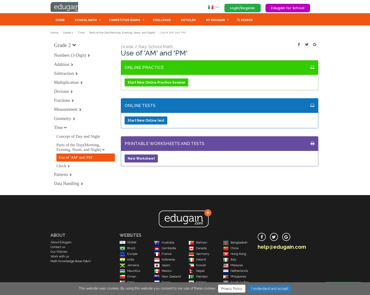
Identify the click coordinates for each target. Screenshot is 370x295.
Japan (162, 265)
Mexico (163, 271)
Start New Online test (146, 121)
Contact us (57, 247)
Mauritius (130, 271)
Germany (199, 254)
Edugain (68, 7)
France (163, 254)
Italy (214, 7)
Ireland (197, 260)
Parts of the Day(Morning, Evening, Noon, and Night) (122, 33)
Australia (164, 243)
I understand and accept (269, 289)
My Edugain (215, 20)
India (127, 260)
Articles (188, 20)
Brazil (127, 248)
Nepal (197, 271)
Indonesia (164, 260)
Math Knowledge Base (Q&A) (70, 261)
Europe (128, 254)
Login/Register (242, 8)
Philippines (234, 277)
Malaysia (233, 265)
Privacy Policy (231, 289)
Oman (128, 277)
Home (60, 20)
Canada (198, 248)
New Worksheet (141, 159)
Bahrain (198, 243)
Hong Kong (234, 254)
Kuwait (197, 265)
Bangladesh (235, 243)
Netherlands (235, 271)
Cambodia (165, 248)
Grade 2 (68, 33)
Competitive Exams (124, 20)
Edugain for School (287, 8)
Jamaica (129, 265)
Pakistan (198, 277)
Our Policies (58, 252)
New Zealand (167, 277)
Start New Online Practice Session (156, 83)
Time (81, 33)
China (231, 248)
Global (128, 242)
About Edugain (60, 242)
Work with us (59, 257)
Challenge (162, 20)
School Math (86, 20)
